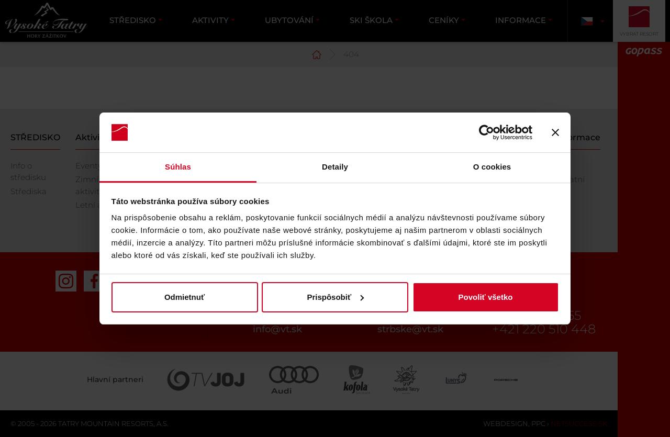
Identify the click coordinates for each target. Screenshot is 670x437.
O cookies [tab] (492, 166)
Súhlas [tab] (178, 166)
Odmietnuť (184, 297)
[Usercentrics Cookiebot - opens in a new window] (486, 132)
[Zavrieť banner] (555, 132)
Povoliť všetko (486, 297)
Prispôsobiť (335, 297)
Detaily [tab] (335, 166)
